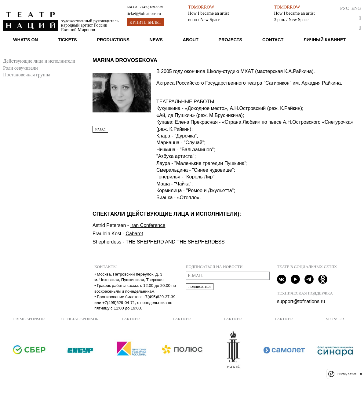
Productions (113, 39)
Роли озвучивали (20, 68)
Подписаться (199, 286)
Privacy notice (346, 373)
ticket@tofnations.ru (144, 13)
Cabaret (134, 233)
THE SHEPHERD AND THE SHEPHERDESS (175, 241)
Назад (100, 129)
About (190, 39)
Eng (356, 8)
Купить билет (145, 22)
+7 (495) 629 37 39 (150, 7)
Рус (344, 8)
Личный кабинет (325, 39)
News (156, 39)
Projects (230, 39)
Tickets (67, 39)
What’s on (25, 39)
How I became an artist (208, 13)
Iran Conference (148, 225)
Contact (272, 39)
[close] (361, 374)
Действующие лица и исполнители (39, 61)
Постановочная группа (26, 74)
